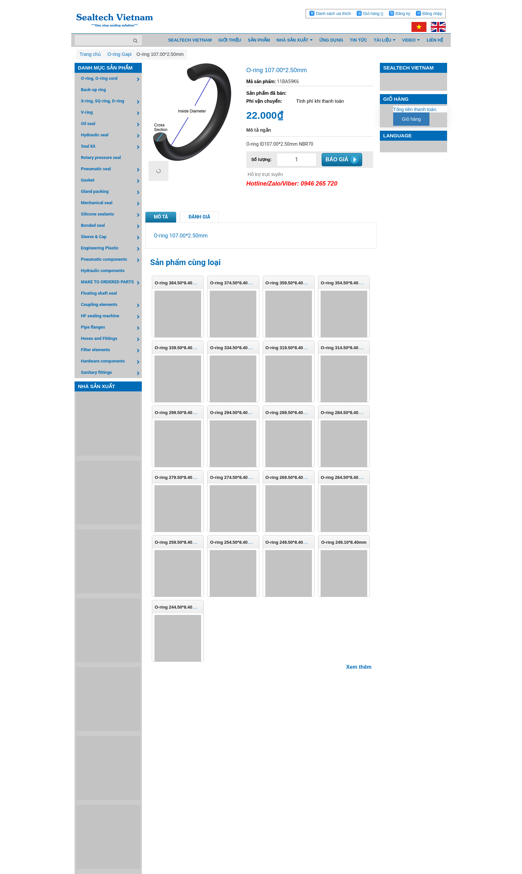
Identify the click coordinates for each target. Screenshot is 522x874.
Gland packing (111, 192)
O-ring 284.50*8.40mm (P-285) (351, 412)
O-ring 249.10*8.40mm (344, 542)
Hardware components (111, 362)
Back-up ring (93, 89)
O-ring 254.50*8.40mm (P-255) (240, 542)
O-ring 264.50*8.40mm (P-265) (351, 477)
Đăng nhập (432, 13)
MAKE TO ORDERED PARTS (111, 283)
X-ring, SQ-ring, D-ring (111, 102)
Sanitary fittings (111, 373)
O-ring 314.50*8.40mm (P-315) (351, 347)
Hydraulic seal (111, 136)
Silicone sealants (111, 215)
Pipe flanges (111, 328)
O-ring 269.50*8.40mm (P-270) (295, 477)
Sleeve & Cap (111, 237)
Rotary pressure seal (101, 157)
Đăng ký (402, 13)
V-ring (111, 113)
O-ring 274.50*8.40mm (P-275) (240, 477)
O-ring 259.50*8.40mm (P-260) (185, 542)
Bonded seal (111, 226)
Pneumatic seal (111, 170)
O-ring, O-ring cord (111, 79)
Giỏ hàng (373, 13)
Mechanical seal (111, 204)
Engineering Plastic (111, 249)
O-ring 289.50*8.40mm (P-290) (295, 412)
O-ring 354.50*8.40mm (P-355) (351, 282)
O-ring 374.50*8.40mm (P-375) (240, 282)
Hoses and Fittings (111, 339)
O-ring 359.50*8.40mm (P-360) (295, 282)
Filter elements (111, 351)
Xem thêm (359, 667)
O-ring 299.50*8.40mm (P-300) (185, 412)
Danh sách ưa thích (333, 13)
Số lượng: (261, 159)
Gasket (111, 181)
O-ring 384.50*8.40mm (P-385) (185, 282)
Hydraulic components (103, 270)
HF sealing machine (111, 317)
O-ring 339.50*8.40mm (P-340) (185, 347)
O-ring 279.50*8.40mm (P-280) (185, 477)
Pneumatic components (111, 260)
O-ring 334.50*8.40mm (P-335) (240, 347)
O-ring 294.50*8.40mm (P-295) (240, 412)
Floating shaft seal (99, 293)
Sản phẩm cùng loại (185, 262)
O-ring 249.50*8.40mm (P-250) (295, 542)
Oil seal (111, 124)
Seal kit (111, 147)
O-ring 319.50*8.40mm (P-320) (295, 347)
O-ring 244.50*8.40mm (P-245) (185, 607)
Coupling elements (111, 305)
